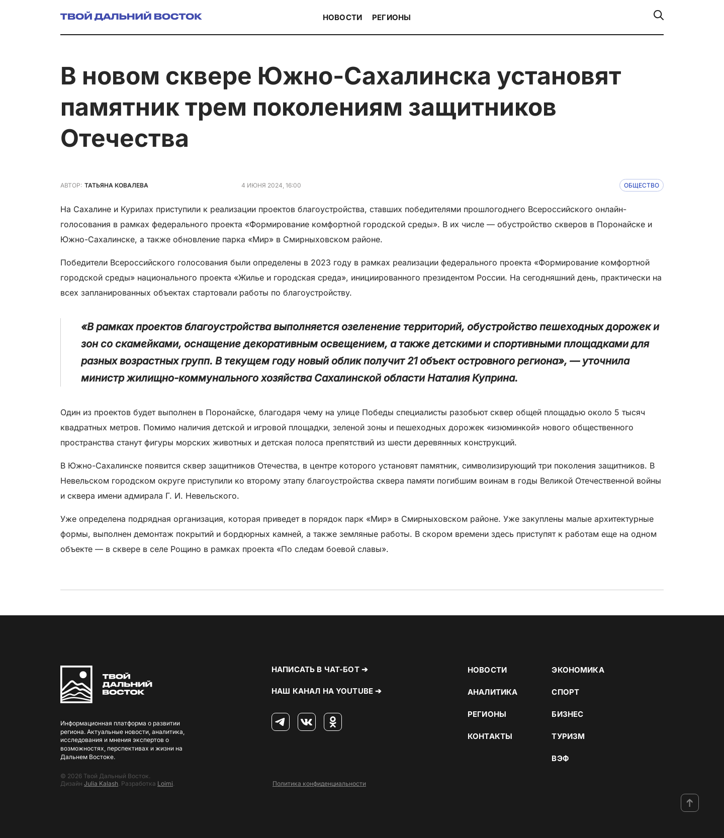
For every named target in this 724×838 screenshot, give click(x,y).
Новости (342, 17)
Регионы (391, 17)
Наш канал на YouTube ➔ (327, 691)
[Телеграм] (281, 722)
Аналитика (492, 692)
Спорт (565, 692)
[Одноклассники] (333, 722)
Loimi (165, 783)
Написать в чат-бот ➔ (320, 669)
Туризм (568, 736)
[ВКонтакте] (307, 722)
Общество (641, 185)
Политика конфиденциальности (319, 783)
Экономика (578, 670)
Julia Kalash (101, 783)
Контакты (490, 736)
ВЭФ (560, 758)
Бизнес (567, 714)
